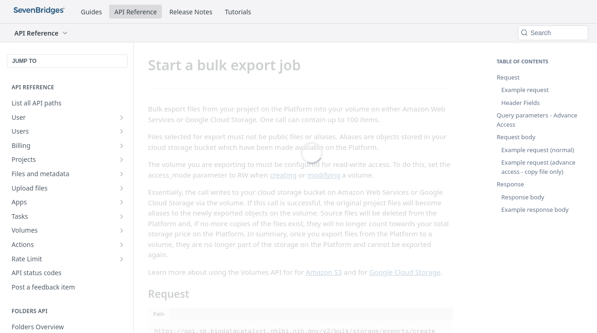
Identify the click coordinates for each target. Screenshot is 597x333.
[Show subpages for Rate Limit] (121, 259)
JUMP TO (24, 61)
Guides (91, 11)
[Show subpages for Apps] (121, 202)
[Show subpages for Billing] (121, 145)
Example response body (535, 209)
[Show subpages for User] (121, 117)
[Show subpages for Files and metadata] (121, 174)
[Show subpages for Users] (121, 131)
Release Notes (190, 11)
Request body (516, 137)
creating (283, 174)
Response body (522, 197)
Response (510, 184)
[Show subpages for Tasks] (121, 216)
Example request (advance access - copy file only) (538, 167)
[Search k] (553, 33)
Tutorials (238, 11)
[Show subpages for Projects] (121, 159)
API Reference (135, 11)
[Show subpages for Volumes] (121, 230)
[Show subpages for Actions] (121, 244)
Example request (524, 90)
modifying (324, 174)
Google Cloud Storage (405, 272)
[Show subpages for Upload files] (121, 188)
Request (508, 77)
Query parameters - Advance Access (537, 120)
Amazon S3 (324, 272)
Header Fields (520, 103)
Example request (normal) (537, 150)
